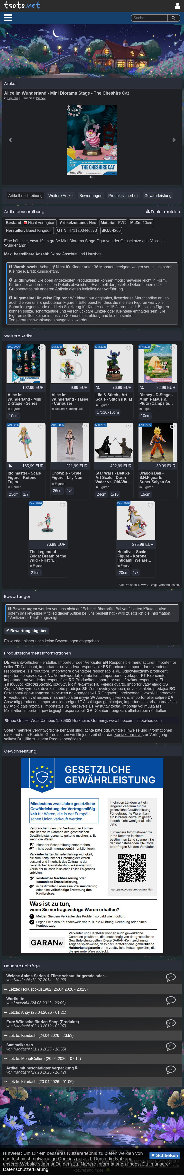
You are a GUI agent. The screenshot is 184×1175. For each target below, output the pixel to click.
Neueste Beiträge (22, 966)
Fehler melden (163, 212)
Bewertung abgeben (26, 631)
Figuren (13, 98)
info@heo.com (149, 721)
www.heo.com (121, 721)
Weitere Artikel (61, 196)
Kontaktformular (128, 735)
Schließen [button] (164, 1155)
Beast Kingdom (39, 231)
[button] (8, 17)
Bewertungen (90, 196)
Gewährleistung (157, 196)
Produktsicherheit (123, 196)
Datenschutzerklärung (25, 1169)
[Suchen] (173, 18)
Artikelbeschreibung (25, 196)
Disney (41, 98)
